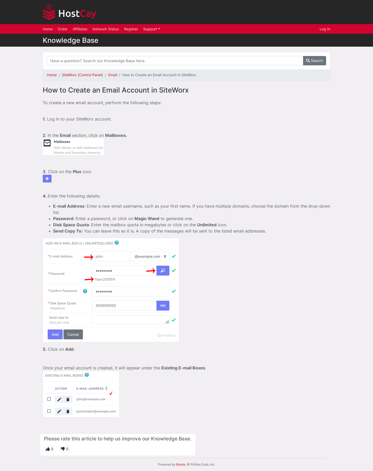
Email (112, 75)
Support (150, 29)
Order (63, 29)
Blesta (180, 464)
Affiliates (80, 29)
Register (131, 29)
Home (48, 29)
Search (314, 60)
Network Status (105, 29)
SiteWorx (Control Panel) (82, 75)
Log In (325, 29)
